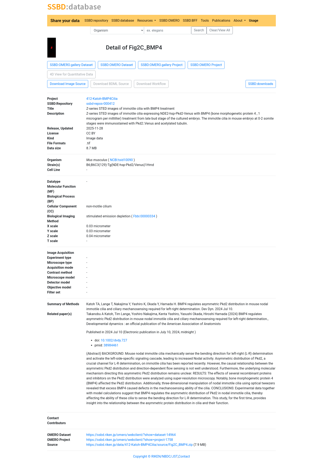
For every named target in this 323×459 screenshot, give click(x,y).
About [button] (238, 20)
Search (199, 30)
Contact (184, 456)
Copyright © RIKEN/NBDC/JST (155, 456)
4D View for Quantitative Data (71, 74)
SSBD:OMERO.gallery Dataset (71, 65)
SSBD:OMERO (169, 20)
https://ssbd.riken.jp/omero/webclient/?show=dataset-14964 (131, 435)
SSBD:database (122, 20)
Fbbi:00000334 (144, 216)
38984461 (111, 345)
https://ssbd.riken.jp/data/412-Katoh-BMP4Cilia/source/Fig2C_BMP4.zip (139, 445)
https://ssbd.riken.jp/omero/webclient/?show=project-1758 (129, 440)
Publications (221, 20)
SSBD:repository (96, 20)
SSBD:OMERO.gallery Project (162, 65)
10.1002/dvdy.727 (114, 340)
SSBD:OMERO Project (206, 65)
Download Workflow (151, 84)
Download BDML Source (111, 84)
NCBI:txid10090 (121, 160)
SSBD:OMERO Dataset (117, 65)
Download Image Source (67, 84)
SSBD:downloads (260, 84)
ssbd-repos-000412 (100, 104)
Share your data (65, 20)
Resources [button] (145, 20)
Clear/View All (219, 30)
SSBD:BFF (190, 20)
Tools (205, 20)
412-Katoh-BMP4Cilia (101, 99)
